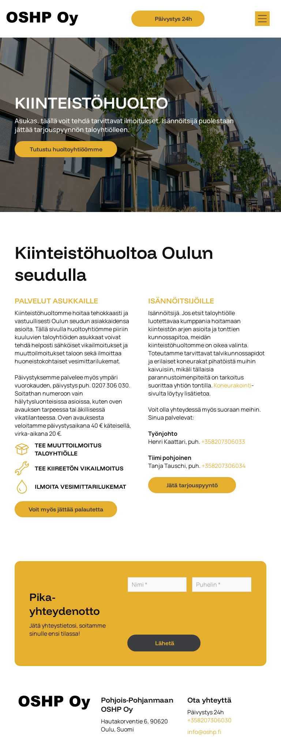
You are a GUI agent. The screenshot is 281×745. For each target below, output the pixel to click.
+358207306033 (223, 442)
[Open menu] (262, 18)
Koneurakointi (232, 385)
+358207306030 (209, 720)
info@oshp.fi (204, 732)
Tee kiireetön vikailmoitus (79, 468)
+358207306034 (224, 466)
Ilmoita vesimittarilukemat (80, 486)
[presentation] (183, 612)
